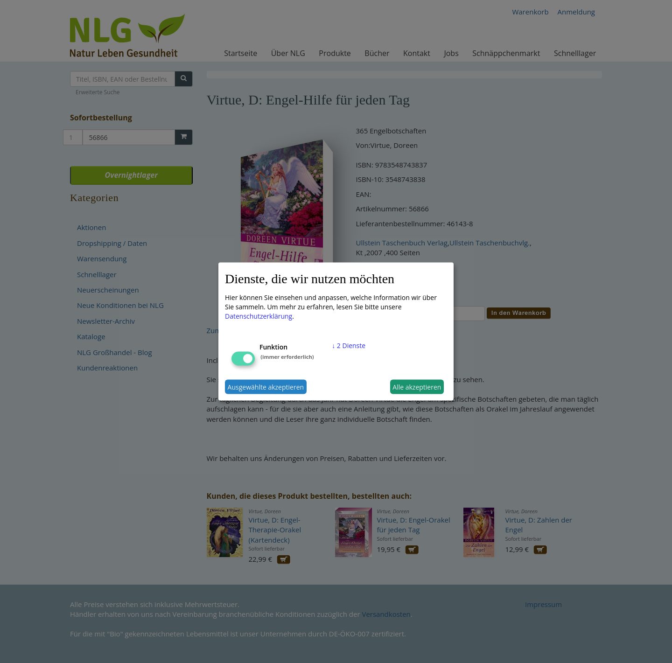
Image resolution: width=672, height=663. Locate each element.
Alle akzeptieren (416, 386)
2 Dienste (348, 345)
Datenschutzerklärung (258, 316)
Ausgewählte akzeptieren (266, 386)
